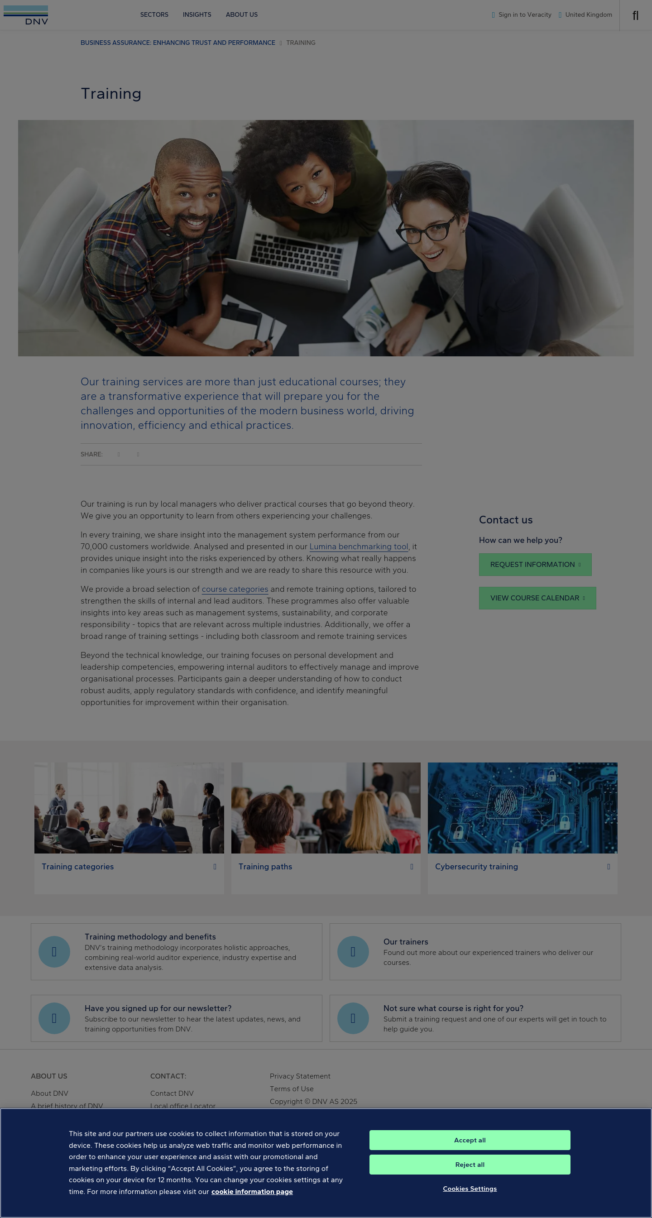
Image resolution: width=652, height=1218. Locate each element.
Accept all (470, 1140)
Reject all (470, 1164)
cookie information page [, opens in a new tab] (252, 1191)
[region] (326, 1163)
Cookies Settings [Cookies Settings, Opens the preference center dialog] (470, 1188)
